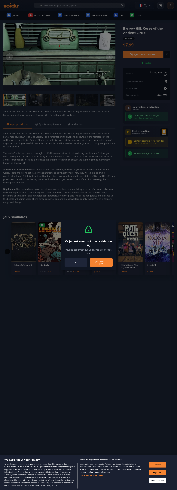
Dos (76, 262)
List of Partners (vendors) (91, 478)
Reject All (157, 475)
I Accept (157, 468)
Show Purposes (157, 483)
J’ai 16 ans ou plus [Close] (101, 262)
